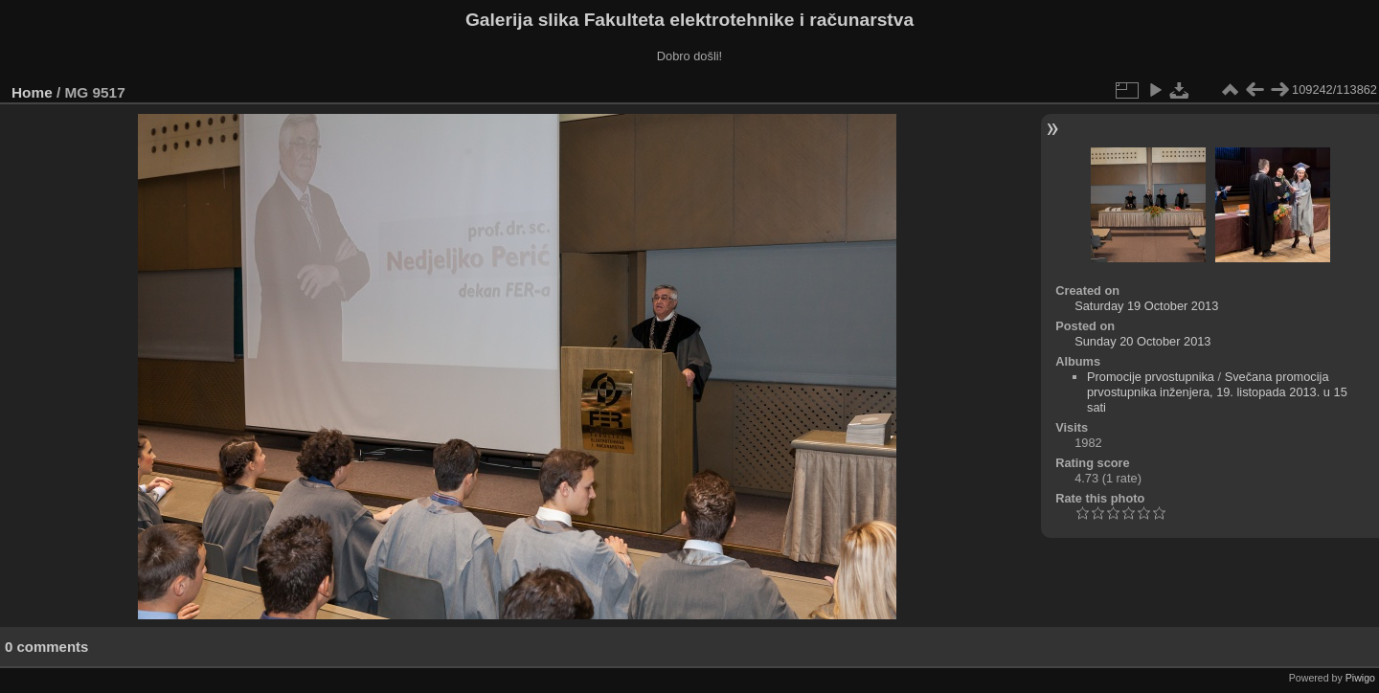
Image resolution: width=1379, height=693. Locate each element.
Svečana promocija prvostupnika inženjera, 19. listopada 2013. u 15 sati (1217, 391)
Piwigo (1360, 677)
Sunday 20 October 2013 (1142, 341)
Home (32, 92)
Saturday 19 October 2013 (1146, 306)
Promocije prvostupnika (1150, 376)
